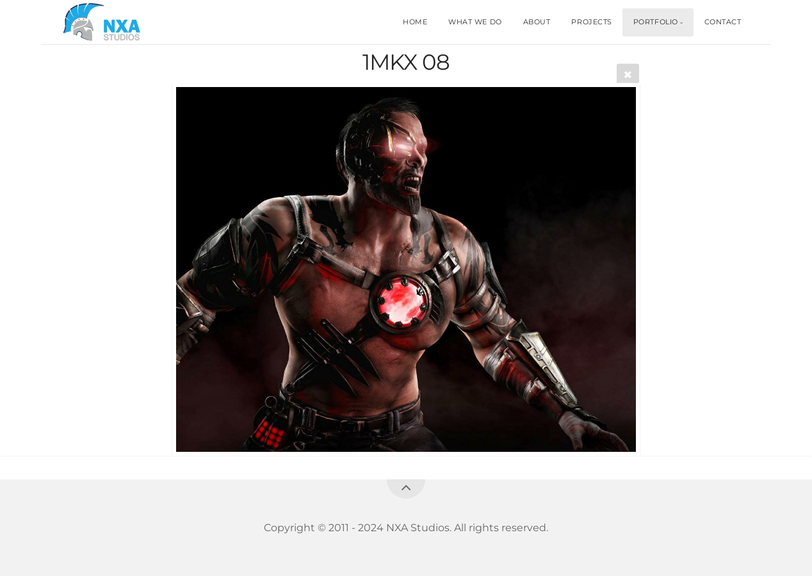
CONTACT (723, 21)
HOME (415, 21)
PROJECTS (591, 21)
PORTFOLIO (655, 21)
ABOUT (537, 21)
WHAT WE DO (475, 21)
